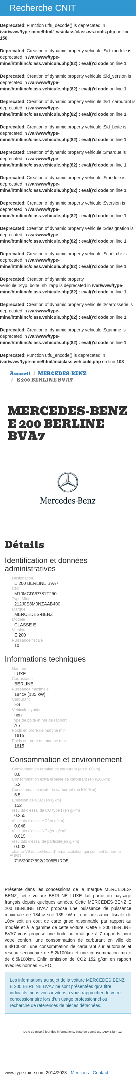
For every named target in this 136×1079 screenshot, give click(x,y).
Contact (100, 1072)
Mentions (80, 1072)
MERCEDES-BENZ (62, 373)
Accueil (20, 373)
